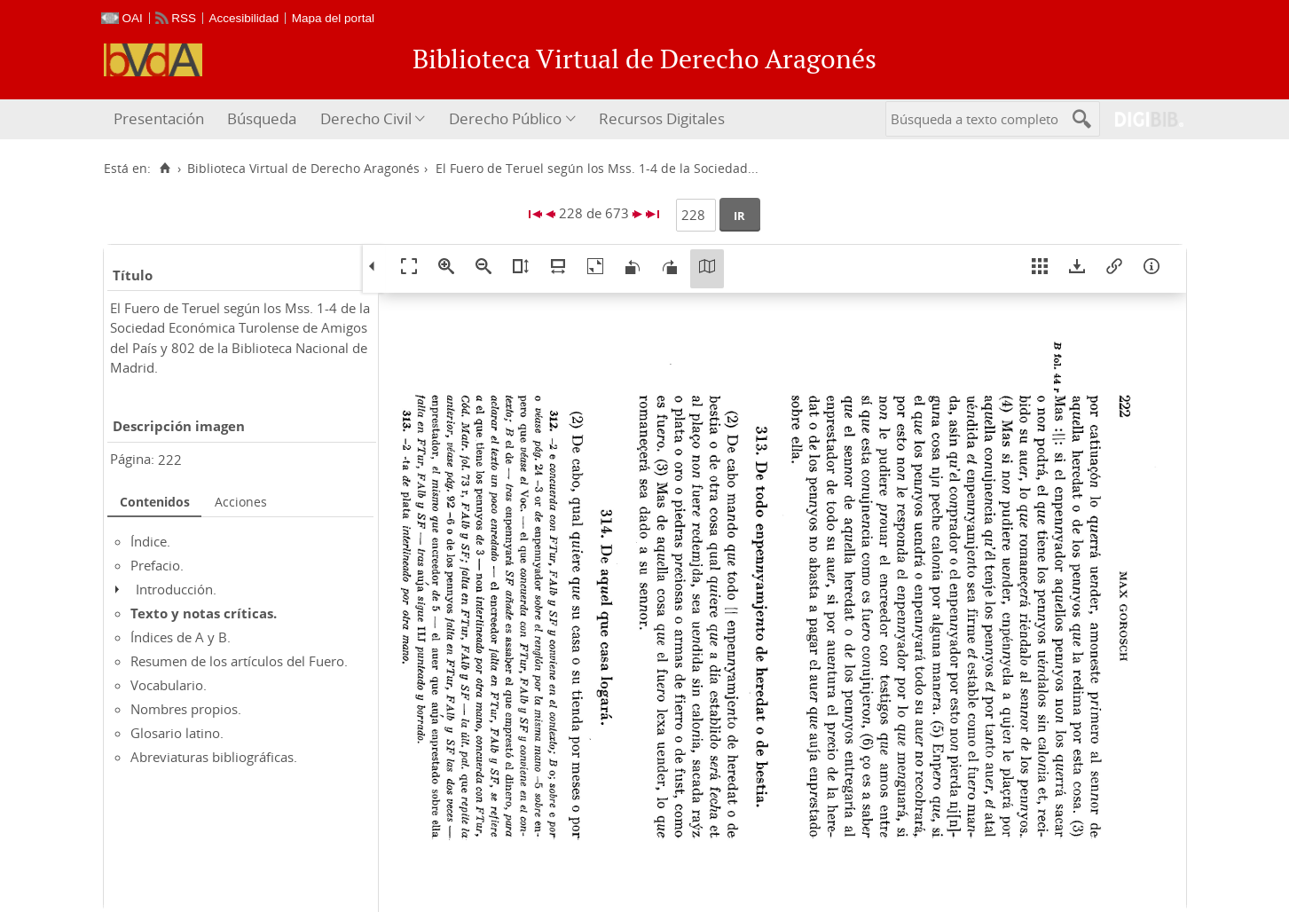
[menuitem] (161, 119)
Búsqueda (261, 118)
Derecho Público (505, 118)
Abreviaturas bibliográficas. (213, 757)
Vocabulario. (168, 685)
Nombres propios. (185, 709)
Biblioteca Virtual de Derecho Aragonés (303, 169)
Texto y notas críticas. (203, 613)
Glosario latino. (177, 733)
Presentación (159, 118)
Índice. (150, 541)
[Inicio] (165, 168)
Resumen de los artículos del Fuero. (239, 661)
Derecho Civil (366, 118)
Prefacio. (157, 565)
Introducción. (176, 589)
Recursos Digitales (662, 118)
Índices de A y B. (180, 637)
